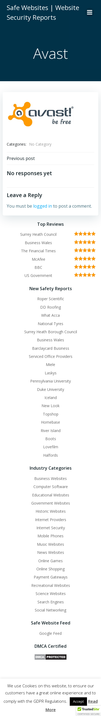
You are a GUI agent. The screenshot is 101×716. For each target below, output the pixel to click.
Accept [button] (78, 701)
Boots (50, 438)
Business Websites (50, 478)
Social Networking (50, 610)
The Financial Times (38, 250)
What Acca (50, 315)
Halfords (50, 455)
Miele (50, 364)
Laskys (51, 372)
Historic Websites (51, 511)
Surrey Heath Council (38, 234)
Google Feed (50, 633)
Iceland (50, 397)
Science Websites (51, 593)
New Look (50, 405)
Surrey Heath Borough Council (50, 331)
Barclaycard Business (50, 348)
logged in (42, 206)
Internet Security (50, 527)
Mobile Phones (50, 535)
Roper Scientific (50, 298)
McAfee (38, 259)
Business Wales (38, 242)
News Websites (50, 552)
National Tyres (50, 323)
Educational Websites (50, 495)
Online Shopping (50, 568)
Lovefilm (50, 446)
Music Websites (50, 544)
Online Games (50, 560)
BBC (38, 267)
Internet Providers (50, 519)
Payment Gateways (51, 577)
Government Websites (50, 503)
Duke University (50, 389)
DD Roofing (50, 307)
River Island (51, 430)
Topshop (50, 414)
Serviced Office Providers (50, 356)
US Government (38, 275)
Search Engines (50, 601)
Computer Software (50, 486)
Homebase (50, 422)
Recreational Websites (50, 585)
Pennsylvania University (50, 381)
